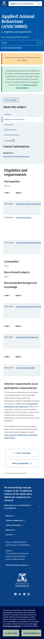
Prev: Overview (23, 453)
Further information (11, 135)
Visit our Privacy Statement (20, 625)
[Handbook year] (22, 42)
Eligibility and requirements (14, 119)
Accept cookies (11, 633)
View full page (11, 100)
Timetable (12, 141)
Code (6, 192)
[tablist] (25, 3)
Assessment (8, 125)
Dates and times (10, 130)
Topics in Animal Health (25, 368)
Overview (7, 114)
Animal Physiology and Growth (28, 204)
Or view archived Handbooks (11, 48)
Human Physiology (23, 217)
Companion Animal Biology (27, 337)
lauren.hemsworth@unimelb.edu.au (16, 156)
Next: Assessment (20, 463)
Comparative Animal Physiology (29, 242)
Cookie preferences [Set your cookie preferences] (31, 633)
